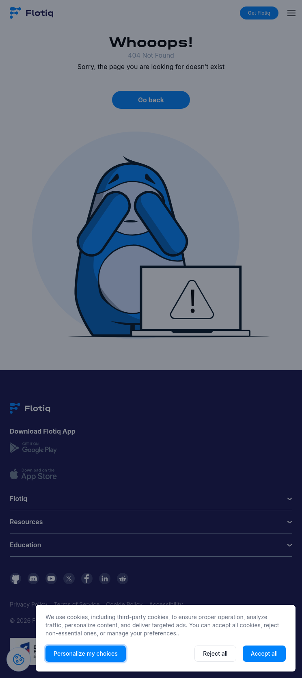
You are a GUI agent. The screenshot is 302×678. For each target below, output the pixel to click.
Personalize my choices (86, 653)
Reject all (215, 653)
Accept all (264, 653)
